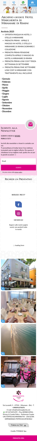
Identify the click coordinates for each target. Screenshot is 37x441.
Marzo (5, 84)
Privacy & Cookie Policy (11, 414)
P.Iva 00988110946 (26, 412)
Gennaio (6, 79)
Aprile (5, 87)
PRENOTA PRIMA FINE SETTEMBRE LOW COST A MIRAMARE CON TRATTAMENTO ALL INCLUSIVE (20, 70)
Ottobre (6, 105)
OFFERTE (17, 136)
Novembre (7, 108)
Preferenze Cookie (27, 414)
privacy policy (18, 172)
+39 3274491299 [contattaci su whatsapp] (10, 412)
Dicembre (6, 111)
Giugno (5, 93)
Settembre (7, 102)
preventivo (32, 3)
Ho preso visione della (12, 172)
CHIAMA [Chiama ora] (14, 3)
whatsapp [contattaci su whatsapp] (23, 3)
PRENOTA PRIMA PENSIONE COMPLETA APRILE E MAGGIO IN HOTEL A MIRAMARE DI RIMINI (19, 55)
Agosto (5, 99)
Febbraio (6, 82)
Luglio (5, 96)
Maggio (5, 90)
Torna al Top (18, 425)
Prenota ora (18, 438)
